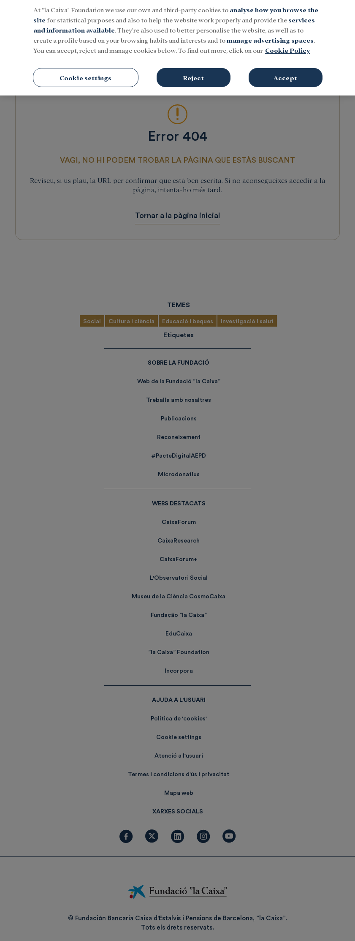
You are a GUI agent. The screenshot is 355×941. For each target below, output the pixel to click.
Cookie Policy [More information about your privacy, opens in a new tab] (287, 45)
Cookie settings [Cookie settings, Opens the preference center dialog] (85, 73)
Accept (285, 73)
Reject (193, 73)
